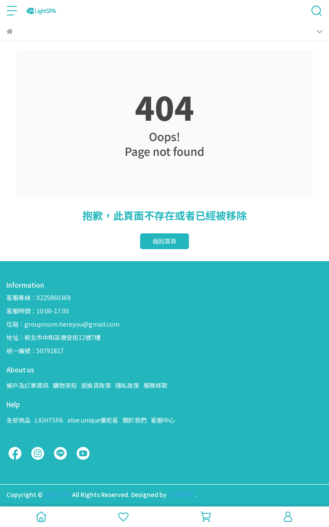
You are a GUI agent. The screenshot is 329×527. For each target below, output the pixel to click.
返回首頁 (164, 241)
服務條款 (155, 385)
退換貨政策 (96, 385)
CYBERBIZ (182, 494)
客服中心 (163, 420)
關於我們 (135, 420)
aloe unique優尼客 (92, 420)
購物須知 (65, 385)
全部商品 (18, 420)
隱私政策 (127, 385)
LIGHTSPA (49, 420)
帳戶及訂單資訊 (27, 385)
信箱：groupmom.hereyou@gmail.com (63, 324)
